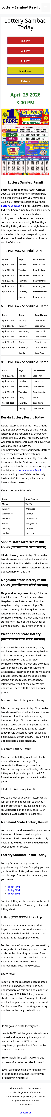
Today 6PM (14, 890)
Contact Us (25, 1112)
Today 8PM (14, 893)
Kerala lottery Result (30, 470)
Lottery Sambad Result (20, 7)
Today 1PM (14, 886)
